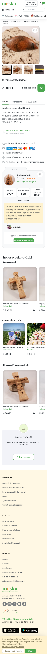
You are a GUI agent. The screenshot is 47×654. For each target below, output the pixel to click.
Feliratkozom (23, 457)
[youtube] (19, 604)
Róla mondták (23, 200)
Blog (4, 496)
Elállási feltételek (10, 577)
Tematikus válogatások (12, 505)
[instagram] (9, 604)
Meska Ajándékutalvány (13, 488)
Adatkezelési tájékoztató (13, 581)
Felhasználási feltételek (13, 572)
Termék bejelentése (13, 133)
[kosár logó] (41, 3)
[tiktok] (24, 604)
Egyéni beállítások (13, 651)
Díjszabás (6, 534)
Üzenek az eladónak (23, 240)
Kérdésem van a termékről (16, 130)
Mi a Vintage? (8, 521)
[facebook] (4, 604)
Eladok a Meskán (10, 526)
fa (23, 157)
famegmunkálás (36, 162)
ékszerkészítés (22, 162)
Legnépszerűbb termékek (14, 492)
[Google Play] (10, 630)
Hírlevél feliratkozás (11, 483)
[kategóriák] (9, 10)
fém (27, 157)
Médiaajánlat (8, 539)
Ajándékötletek (9, 501)
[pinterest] (14, 604)
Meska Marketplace (11, 530)
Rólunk (5, 559)
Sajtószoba (7, 568)
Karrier (5, 564)
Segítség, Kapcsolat (11, 543)
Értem (30, 651)
